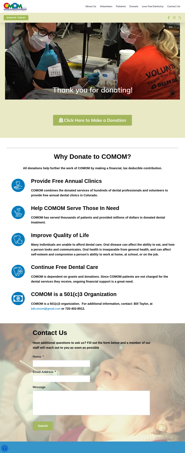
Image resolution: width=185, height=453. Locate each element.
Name (38, 370)
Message (39, 400)
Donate (133, 6)
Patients (121, 6)
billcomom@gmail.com (46, 322)
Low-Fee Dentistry (153, 6)
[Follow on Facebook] (168, 17)
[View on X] (179, 17)
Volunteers (106, 6)
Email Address (44, 385)
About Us (90, 6)
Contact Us (173, 6)
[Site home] (15, 7)
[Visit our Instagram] (174, 17)
